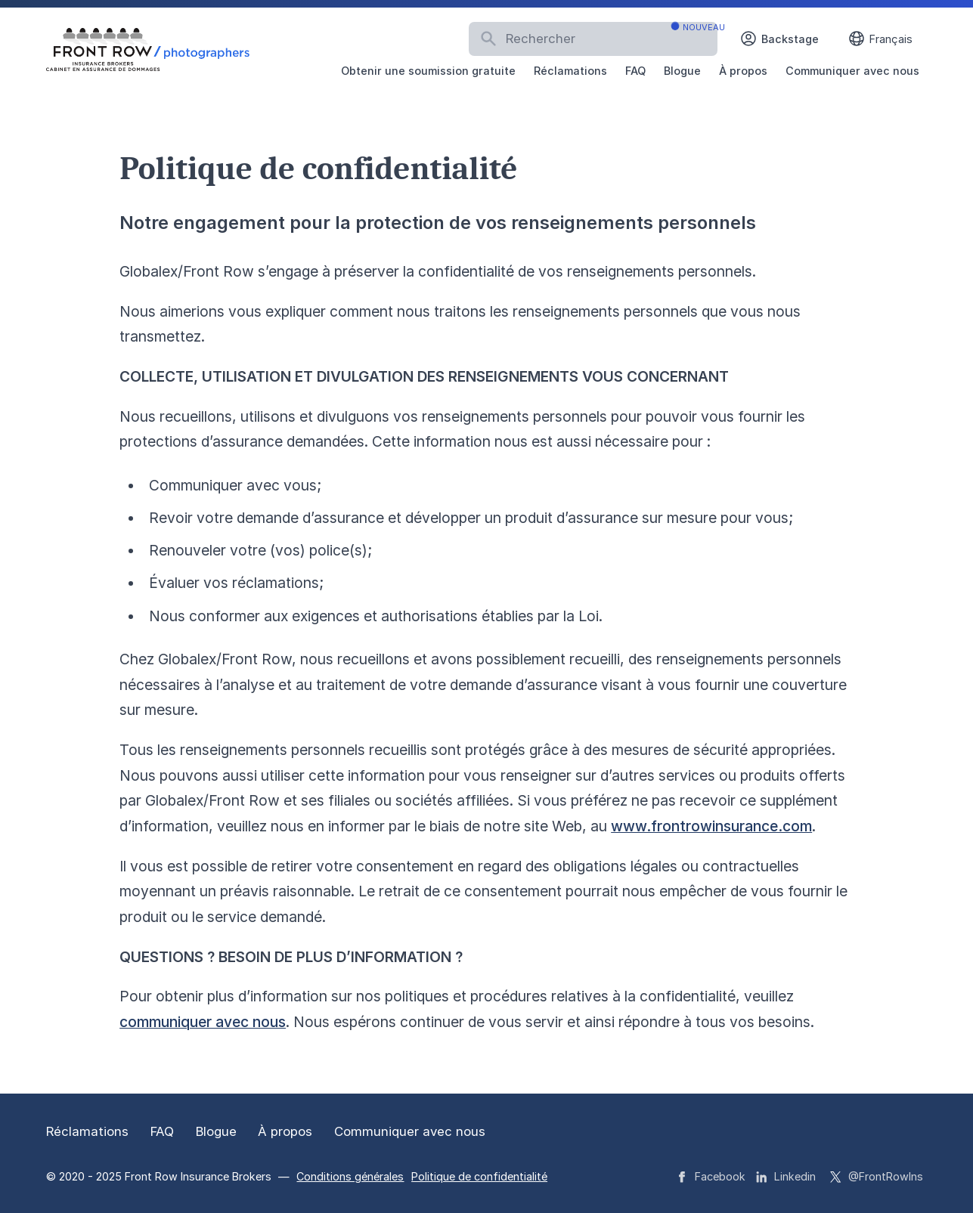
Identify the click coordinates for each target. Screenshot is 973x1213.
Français (880, 38)
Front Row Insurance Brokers (199, 1176)
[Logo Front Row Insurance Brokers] (148, 50)
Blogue (682, 70)
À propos (743, 70)
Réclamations (570, 70)
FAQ (635, 70)
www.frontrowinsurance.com (711, 826)
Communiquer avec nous (852, 70)
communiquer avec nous (202, 1022)
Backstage (779, 38)
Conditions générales (350, 1176)
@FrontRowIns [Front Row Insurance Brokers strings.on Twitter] (876, 1176)
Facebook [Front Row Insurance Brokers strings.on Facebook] (711, 1176)
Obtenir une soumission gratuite (428, 70)
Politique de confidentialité (479, 1176)
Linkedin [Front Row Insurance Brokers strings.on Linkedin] (786, 1176)
